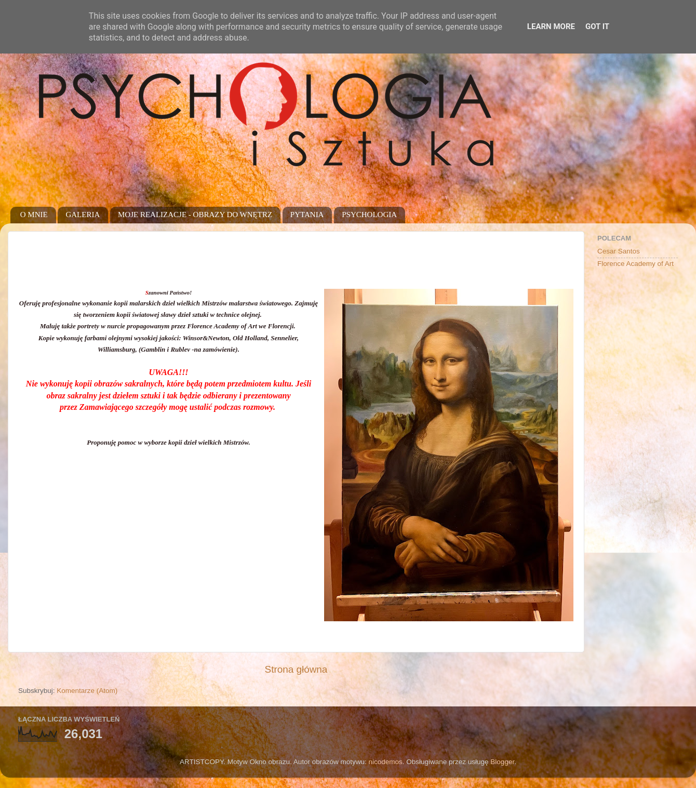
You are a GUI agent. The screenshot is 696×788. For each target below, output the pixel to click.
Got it (597, 26)
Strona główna (296, 669)
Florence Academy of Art (635, 264)
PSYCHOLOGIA (369, 214)
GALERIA (82, 214)
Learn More (551, 26)
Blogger (502, 762)
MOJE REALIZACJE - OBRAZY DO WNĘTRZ (195, 214)
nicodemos (385, 762)
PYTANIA (307, 214)
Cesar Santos (618, 251)
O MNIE (34, 214)
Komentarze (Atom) (87, 690)
